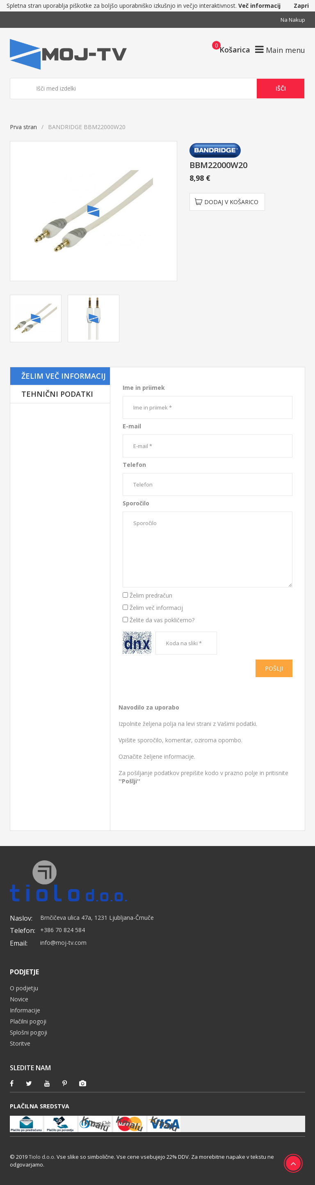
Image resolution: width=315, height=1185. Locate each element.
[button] (228, 49)
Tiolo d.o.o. (42, 1156)
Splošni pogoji (28, 1032)
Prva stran (23, 127)
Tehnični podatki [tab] (57, 394)
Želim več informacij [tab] (63, 376)
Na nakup (293, 19)
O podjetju (24, 988)
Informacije (25, 1010)
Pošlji (274, 668)
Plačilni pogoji (28, 1021)
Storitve (20, 1043)
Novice (19, 999)
